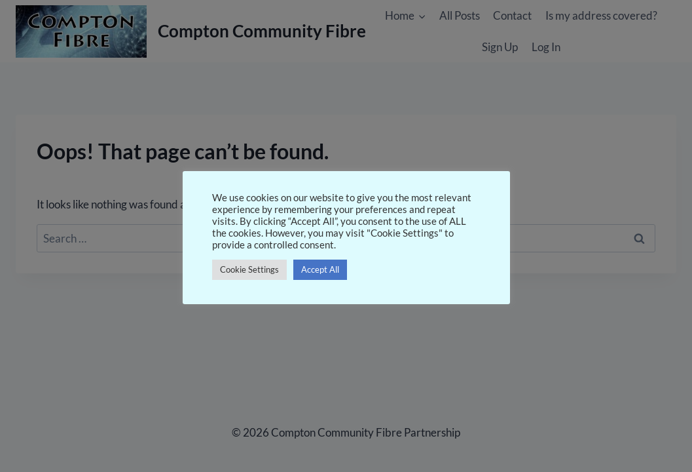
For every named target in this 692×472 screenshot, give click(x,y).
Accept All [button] (320, 269)
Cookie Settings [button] (249, 269)
